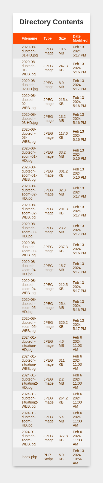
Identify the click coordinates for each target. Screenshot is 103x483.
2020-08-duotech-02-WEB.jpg (29, 102)
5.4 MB (61, 419)
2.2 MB (61, 381)
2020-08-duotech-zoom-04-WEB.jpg (29, 287)
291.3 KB (63, 211)
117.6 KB (63, 135)
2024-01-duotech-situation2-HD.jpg (30, 381)
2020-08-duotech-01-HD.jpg (30, 51)
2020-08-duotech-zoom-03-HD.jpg (29, 230)
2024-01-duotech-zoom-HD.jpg (29, 419)
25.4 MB (62, 306)
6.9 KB (61, 457)
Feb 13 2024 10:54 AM (78, 457)
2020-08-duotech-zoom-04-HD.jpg (29, 268)
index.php (29, 457)
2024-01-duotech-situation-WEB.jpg (29, 362)
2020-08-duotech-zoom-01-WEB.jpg (29, 173)
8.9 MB (61, 85)
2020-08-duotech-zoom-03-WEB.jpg (29, 249)
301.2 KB (63, 173)
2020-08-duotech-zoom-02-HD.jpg (29, 192)
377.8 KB (63, 438)
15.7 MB (62, 268)
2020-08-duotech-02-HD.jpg (30, 85)
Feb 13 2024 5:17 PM (79, 51)
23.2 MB (62, 230)
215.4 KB (63, 102)
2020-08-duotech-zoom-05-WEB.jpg (29, 324)
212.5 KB (63, 287)
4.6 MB (61, 343)
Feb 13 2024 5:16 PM (79, 68)
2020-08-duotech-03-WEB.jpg (29, 135)
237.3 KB (63, 249)
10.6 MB (62, 51)
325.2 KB (63, 324)
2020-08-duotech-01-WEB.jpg (29, 68)
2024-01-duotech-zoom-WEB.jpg (29, 438)
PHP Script (48, 457)
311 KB (62, 362)
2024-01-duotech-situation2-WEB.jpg (30, 400)
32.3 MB (62, 192)
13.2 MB (62, 118)
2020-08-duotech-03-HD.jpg (30, 118)
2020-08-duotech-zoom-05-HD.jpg (29, 305)
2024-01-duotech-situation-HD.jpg (29, 343)
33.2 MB (62, 154)
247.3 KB (63, 68)
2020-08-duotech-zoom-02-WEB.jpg (29, 211)
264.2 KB (63, 400)
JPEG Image (49, 51)
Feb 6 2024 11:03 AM (77, 343)
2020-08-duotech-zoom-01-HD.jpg (29, 154)
